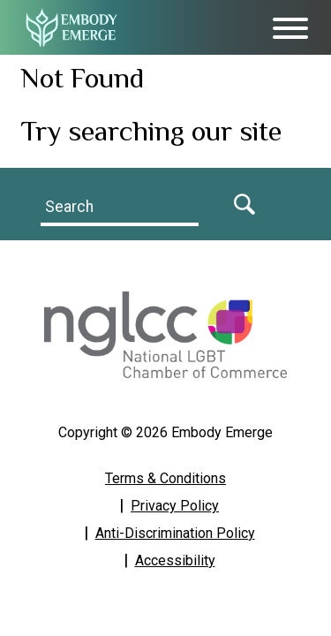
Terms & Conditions (165, 478)
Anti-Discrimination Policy (175, 533)
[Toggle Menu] (290, 28)
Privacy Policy (175, 505)
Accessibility (175, 560)
